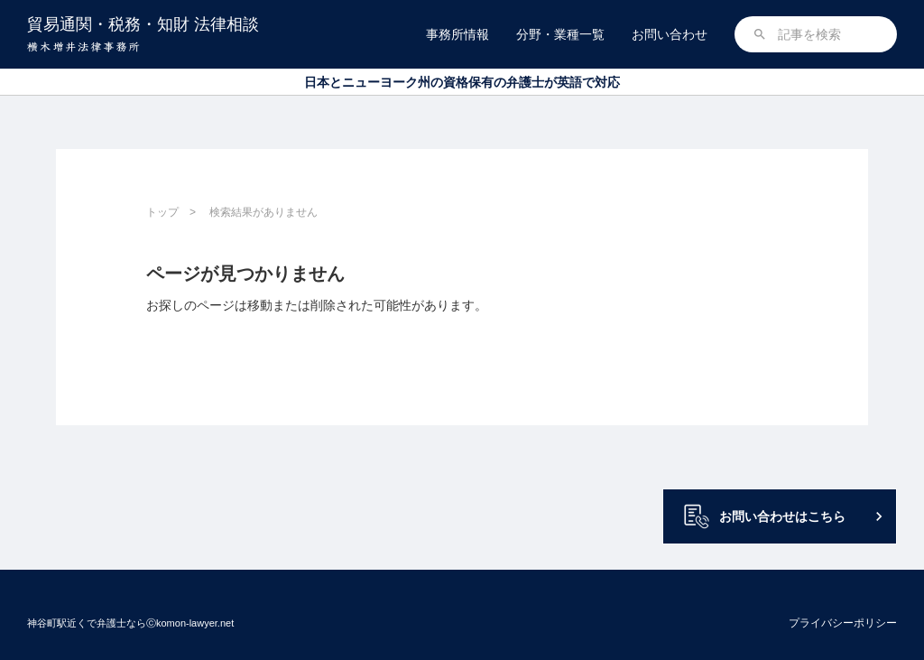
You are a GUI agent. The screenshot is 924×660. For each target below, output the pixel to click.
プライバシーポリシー (843, 623)
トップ (162, 212)
